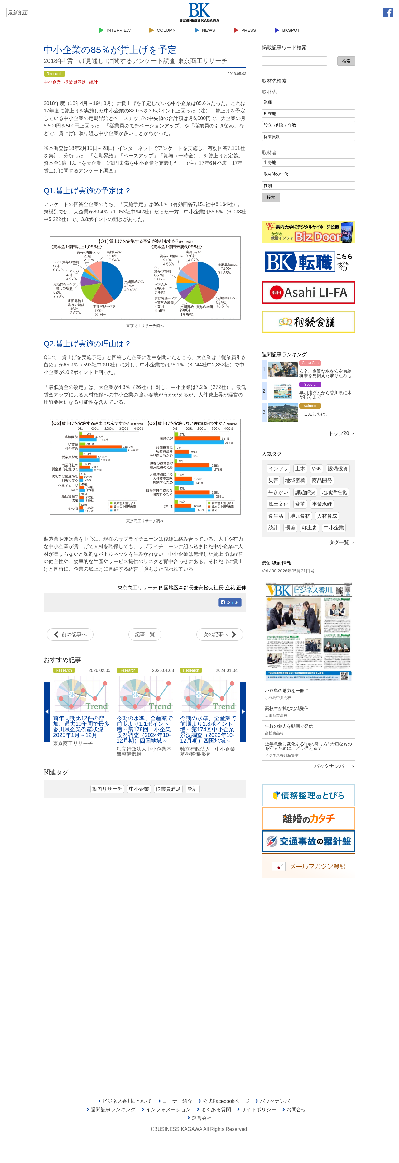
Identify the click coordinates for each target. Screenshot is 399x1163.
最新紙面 (18, 12)
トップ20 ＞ (342, 433)
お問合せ (294, 1109)
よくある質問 (214, 1109)
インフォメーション (166, 1109)
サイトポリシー (256, 1109)
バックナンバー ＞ (334, 766)
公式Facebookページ (224, 1101)
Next (243, 712)
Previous (47, 712)
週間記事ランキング (111, 1109)
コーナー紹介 (175, 1101)
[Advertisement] (309, 978)
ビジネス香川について (125, 1101)
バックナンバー (275, 1101)
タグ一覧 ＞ (342, 542)
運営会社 (200, 1118)
